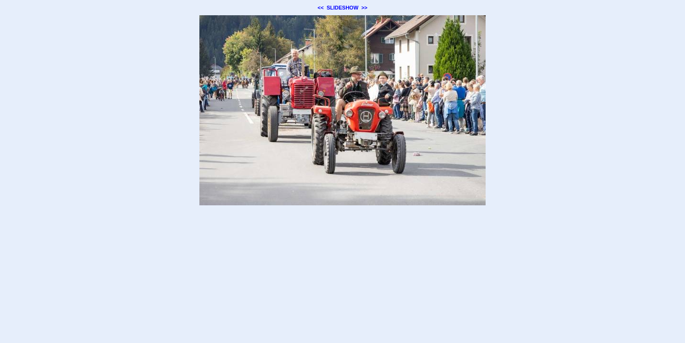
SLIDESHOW (343, 7)
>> (364, 7)
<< (321, 7)
